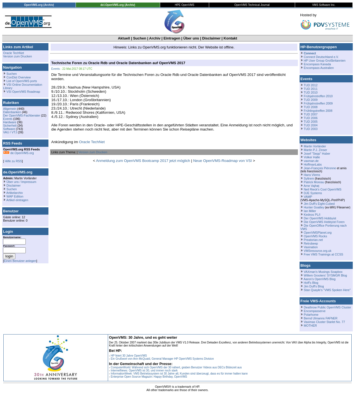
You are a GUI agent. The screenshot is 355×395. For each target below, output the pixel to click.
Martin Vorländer (315, 146)
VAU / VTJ (10, 132)
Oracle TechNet (13, 53)
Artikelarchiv (14, 192)
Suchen (139, 38)
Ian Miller (310, 211)
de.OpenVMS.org (18, 153)
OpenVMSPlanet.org (317, 232)
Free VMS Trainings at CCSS (323, 254)
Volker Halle (312, 157)
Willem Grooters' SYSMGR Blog (325, 275)
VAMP (308, 196)
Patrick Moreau (314, 182)
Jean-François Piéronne (320, 168)
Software (9, 129)
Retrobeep (311, 243)
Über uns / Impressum (21, 181)
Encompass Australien (319, 67)
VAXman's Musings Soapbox (323, 271)
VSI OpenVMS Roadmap (23, 91)
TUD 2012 (310, 85)
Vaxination (311, 247)
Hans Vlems (312, 174)
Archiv (154, 38)
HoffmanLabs (313, 164)
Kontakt (230, 38)
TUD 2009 (310, 99)
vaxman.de (311, 160)
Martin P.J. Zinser (315, 150)
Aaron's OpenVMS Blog (319, 279)
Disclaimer (211, 38)
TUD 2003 (310, 129)
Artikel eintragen (17, 200)
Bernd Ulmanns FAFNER (320, 318)
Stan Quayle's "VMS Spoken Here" (327, 290)
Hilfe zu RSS (13, 161)
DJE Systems (313, 193)
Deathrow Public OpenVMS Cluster (327, 307)
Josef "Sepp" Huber (317, 153)
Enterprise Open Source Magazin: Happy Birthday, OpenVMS (149, 376)
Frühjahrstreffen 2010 (318, 96)
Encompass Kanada (317, 64)
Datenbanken (12, 112)
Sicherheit (10, 125)
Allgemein (10, 108)
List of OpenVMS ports (21, 81)
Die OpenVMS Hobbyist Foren (324, 222)
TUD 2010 (310, 92)
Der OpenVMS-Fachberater (21, 115)
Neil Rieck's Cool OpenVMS (322, 189)
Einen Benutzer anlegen (20, 260)
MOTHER (310, 325)
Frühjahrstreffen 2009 (318, 103)
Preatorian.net (313, 239)
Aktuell (124, 38)
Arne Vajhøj (311, 185)
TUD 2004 (310, 125)
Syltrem (309, 178)
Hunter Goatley (314, 207)
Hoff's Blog (311, 282)
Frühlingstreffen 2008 (318, 110)
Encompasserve (315, 311)
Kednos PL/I (312, 214)
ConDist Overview (18, 77)
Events (7, 118)
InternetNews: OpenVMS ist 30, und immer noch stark (144, 370)
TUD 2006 (310, 118)
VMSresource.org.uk (317, 250)
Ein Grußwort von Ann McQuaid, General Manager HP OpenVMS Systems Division (162, 358)
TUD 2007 (310, 114)
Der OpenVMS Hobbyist (320, 218)
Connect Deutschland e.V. (321, 57)
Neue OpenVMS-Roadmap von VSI (222, 161)
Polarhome (311, 314)
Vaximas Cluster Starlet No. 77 (324, 322)
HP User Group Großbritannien (324, 60)
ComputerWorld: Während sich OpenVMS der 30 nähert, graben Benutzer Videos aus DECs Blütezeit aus (176, 367)
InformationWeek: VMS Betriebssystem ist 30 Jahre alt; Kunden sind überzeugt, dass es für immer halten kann (179, 373)
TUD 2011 (310, 88)
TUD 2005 (310, 121)
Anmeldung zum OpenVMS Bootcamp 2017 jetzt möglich (143, 161)
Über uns (191, 38)
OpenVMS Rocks (315, 236)
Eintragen (172, 38)
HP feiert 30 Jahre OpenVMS (129, 355)
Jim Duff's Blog (314, 286)
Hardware (9, 122)
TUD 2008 (310, 107)
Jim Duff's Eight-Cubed (319, 203)
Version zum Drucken (17, 56)
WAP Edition (14, 196)
